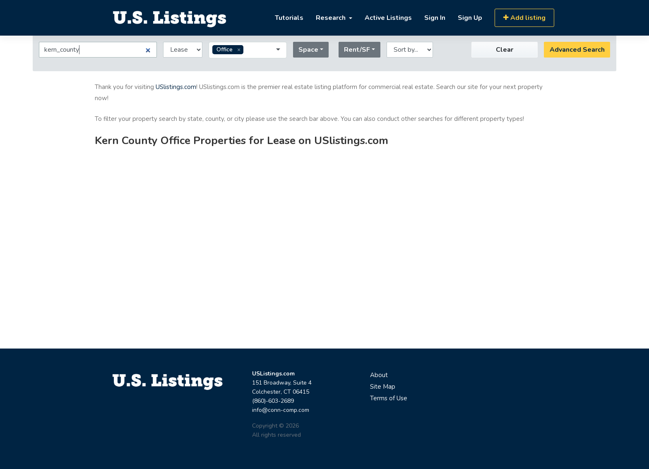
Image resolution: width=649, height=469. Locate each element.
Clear (504, 49)
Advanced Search (577, 49)
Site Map (382, 386)
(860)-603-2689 (273, 401)
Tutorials (289, 17)
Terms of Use (388, 398)
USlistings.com (176, 87)
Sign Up (470, 17)
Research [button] (331, 17)
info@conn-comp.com (280, 410)
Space (308, 49)
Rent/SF (357, 49)
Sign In (434, 17)
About (379, 375)
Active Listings (388, 17)
